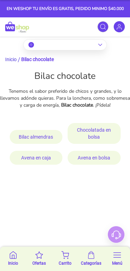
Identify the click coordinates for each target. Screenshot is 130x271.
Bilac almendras (36, 137)
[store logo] (17, 27)
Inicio (11, 59)
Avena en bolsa (94, 158)
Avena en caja (36, 158)
